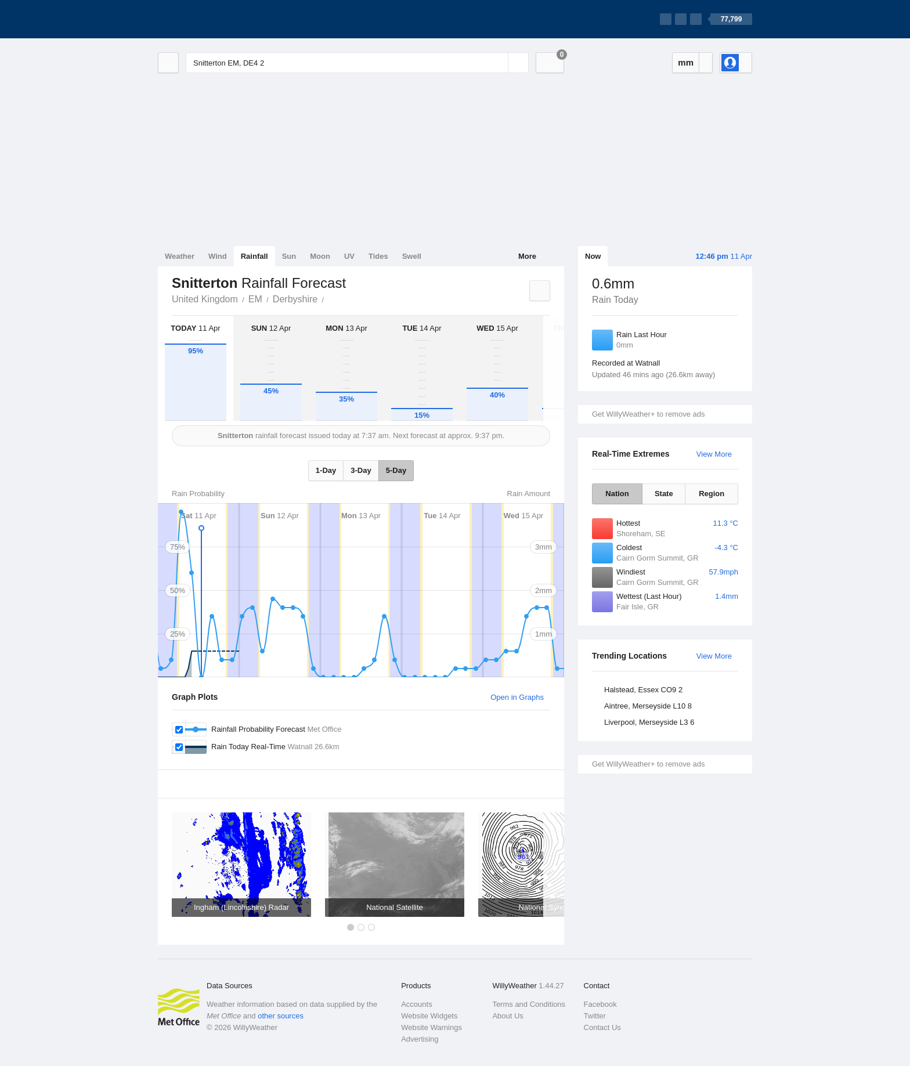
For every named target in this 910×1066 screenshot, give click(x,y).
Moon (320, 256)
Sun (289, 256)
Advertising (419, 1039)
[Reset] (498, 62)
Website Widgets (429, 1015)
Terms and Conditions (528, 1004)
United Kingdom (205, 299)
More (527, 256)
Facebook (600, 1004)
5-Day (396, 470)
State (664, 493)
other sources (281, 1015)
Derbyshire (295, 299)
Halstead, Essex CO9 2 (643, 689)
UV (349, 256)
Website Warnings (431, 1027)
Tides (378, 256)
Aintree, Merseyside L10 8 (648, 706)
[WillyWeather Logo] (212, 19)
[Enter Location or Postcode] (357, 62)
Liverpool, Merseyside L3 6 (649, 722)
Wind (217, 256)
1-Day (326, 470)
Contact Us (602, 1027)
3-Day (361, 470)
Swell (411, 256)
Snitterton (330, 298)
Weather (179, 256)
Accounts (416, 1004)
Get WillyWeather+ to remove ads (648, 414)
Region (711, 493)
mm (686, 62)
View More (714, 454)
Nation (617, 493)
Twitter (595, 1015)
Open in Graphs (517, 697)
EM (255, 299)
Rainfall (254, 256)
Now (593, 256)
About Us (507, 1015)
